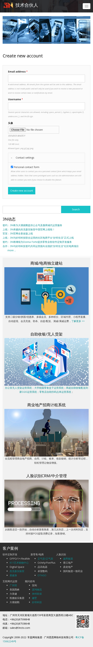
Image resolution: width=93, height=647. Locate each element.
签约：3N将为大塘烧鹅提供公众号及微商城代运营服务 (32, 225)
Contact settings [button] (25, 157)
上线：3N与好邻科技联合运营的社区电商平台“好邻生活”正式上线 (38, 237)
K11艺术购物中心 (19, 562)
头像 (10, 123)
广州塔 (13, 585)
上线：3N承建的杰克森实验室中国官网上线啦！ (29, 229)
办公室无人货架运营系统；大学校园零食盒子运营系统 (34, 387)
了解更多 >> (78, 321)
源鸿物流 (37, 589)
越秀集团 (68, 558)
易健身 (13, 575)
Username (14, 99)
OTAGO (42, 575)
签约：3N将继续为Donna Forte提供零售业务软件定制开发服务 (37, 242)
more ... (9, 250)
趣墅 (34, 598)
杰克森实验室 (17, 571)
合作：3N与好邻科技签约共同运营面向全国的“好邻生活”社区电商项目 (41, 246)
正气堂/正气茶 (45, 558)
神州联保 (37, 593)
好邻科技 (37, 602)
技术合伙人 (26, 5)
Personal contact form (26, 167)
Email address (17, 71)
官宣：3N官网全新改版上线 (18, 233)
